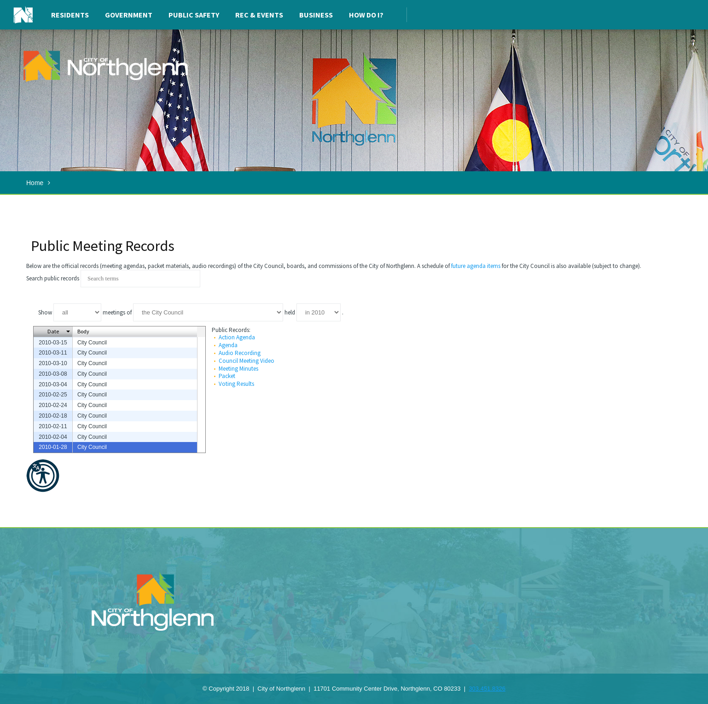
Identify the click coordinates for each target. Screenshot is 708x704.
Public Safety (193, 14)
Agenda (228, 345)
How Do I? (366, 14)
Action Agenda (237, 337)
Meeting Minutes (238, 368)
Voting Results (236, 384)
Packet (227, 376)
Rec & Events (259, 14)
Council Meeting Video (246, 361)
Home (34, 182)
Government (128, 14)
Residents (70, 14)
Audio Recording (240, 353)
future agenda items (475, 266)
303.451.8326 (487, 688)
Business (316, 14)
